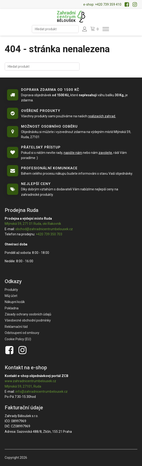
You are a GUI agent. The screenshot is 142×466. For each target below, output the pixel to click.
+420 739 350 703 (49, 234)
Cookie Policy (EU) (18, 339)
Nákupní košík (15, 302)
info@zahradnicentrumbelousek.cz (41, 391)
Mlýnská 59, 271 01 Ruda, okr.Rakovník (33, 224)
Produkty (11, 290)
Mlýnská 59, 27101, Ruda (23, 386)
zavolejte (105, 153)
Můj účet (11, 296)
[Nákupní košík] (95, 29)
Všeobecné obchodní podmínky (28, 320)
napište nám (73, 153)
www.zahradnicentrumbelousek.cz (30, 381)
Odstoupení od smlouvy (22, 333)
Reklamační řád (16, 327)
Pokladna (11, 308)
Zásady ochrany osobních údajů (28, 314)
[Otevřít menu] (105, 29)
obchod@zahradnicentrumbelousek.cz (44, 229)
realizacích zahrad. (102, 116)
